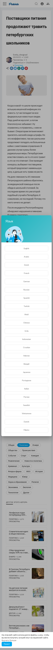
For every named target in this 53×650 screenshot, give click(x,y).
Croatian (26, 347)
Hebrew (26, 356)
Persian (26, 397)
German (26, 281)
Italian (26, 389)
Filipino (26, 430)
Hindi (26, 314)
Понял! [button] (7, 644)
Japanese (26, 372)
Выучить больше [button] (9, 640)
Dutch (26, 265)
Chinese (26, 323)
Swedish (26, 405)
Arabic (26, 257)
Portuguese (26, 380)
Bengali (26, 364)
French (26, 273)
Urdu (27, 331)
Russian (26, 290)
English (26, 248)
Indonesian (26, 339)
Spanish (27, 298)
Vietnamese (26, 413)
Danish (26, 422)
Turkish (26, 306)
